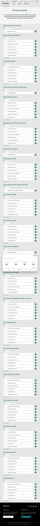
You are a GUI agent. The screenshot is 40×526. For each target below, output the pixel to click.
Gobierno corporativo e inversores (15, 1)
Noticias (31, 1)
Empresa (3, 1)
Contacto (33, 1)
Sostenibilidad (7, 1)
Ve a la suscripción (8, 516)
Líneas (14, 3)
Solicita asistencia (26, 516)
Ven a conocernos (26, 1)
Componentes (27, 3)
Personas (21, 1)
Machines (20, 3)
